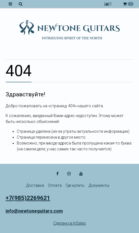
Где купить (75, 185)
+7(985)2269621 (28, 198)
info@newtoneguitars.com (34, 211)
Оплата (55, 185)
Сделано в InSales (69, 223)
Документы (99, 185)
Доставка (35, 185)
